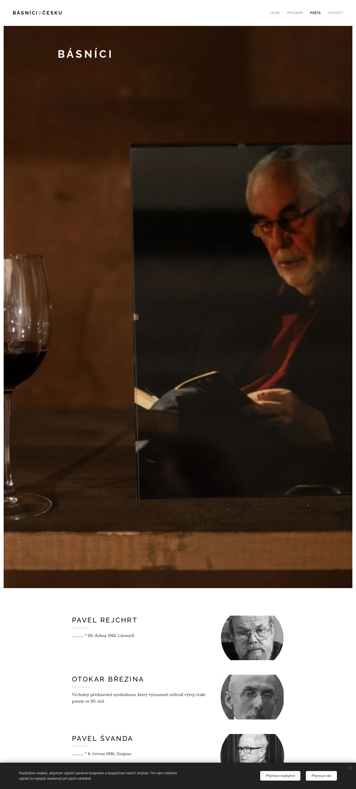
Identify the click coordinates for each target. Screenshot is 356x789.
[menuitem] (281, 13)
